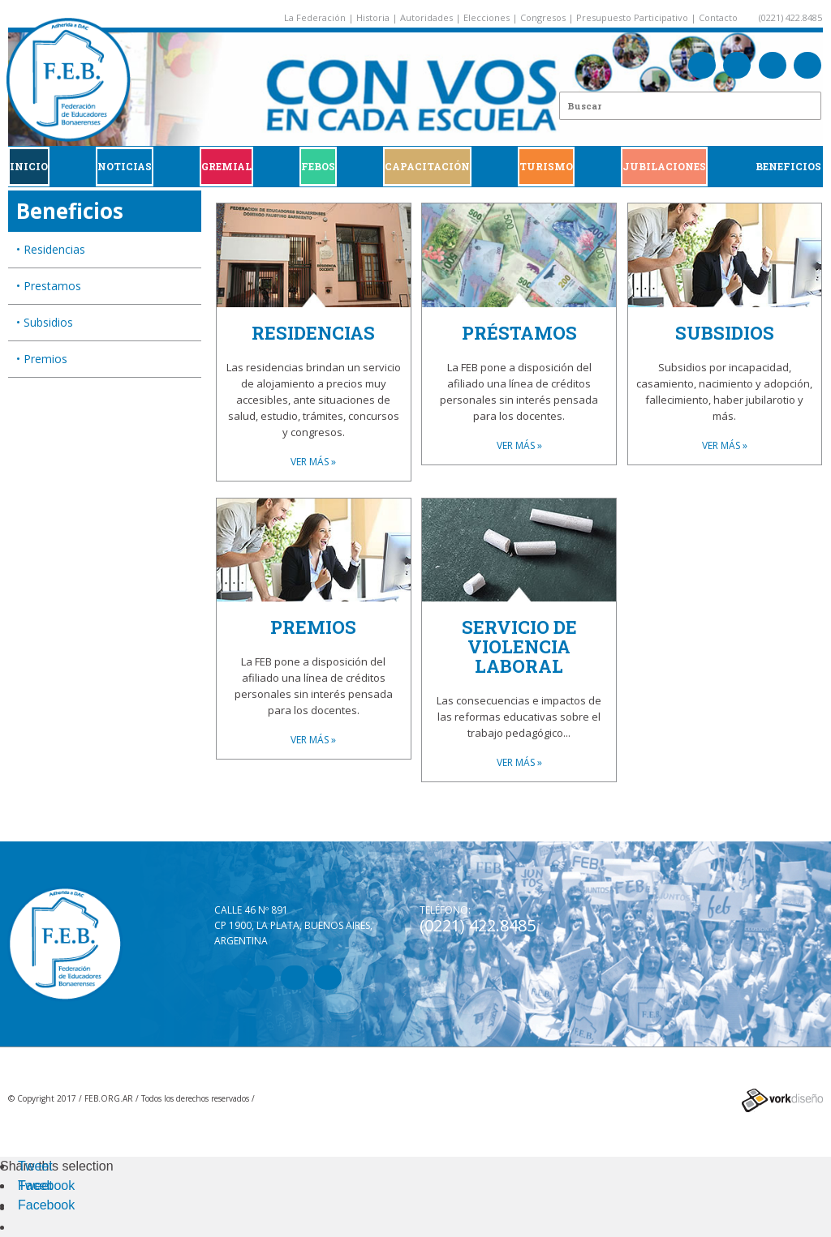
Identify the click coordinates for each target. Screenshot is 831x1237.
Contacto (718, 17)
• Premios (41, 358)
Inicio (29, 166)
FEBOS (318, 166)
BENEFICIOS (788, 166)
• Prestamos (48, 285)
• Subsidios (44, 322)
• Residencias (50, 249)
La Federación (315, 17)
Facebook (46, 1185)
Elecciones (486, 17)
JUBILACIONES (664, 166)
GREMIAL (226, 166)
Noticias (124, 166)
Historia (373, 17)
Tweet (35, 1166)
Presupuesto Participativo (632, 17)
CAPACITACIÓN (427, 166)
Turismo (546, 166)
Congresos (543, 17)
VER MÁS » (313, 462)
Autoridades (426, 17)
